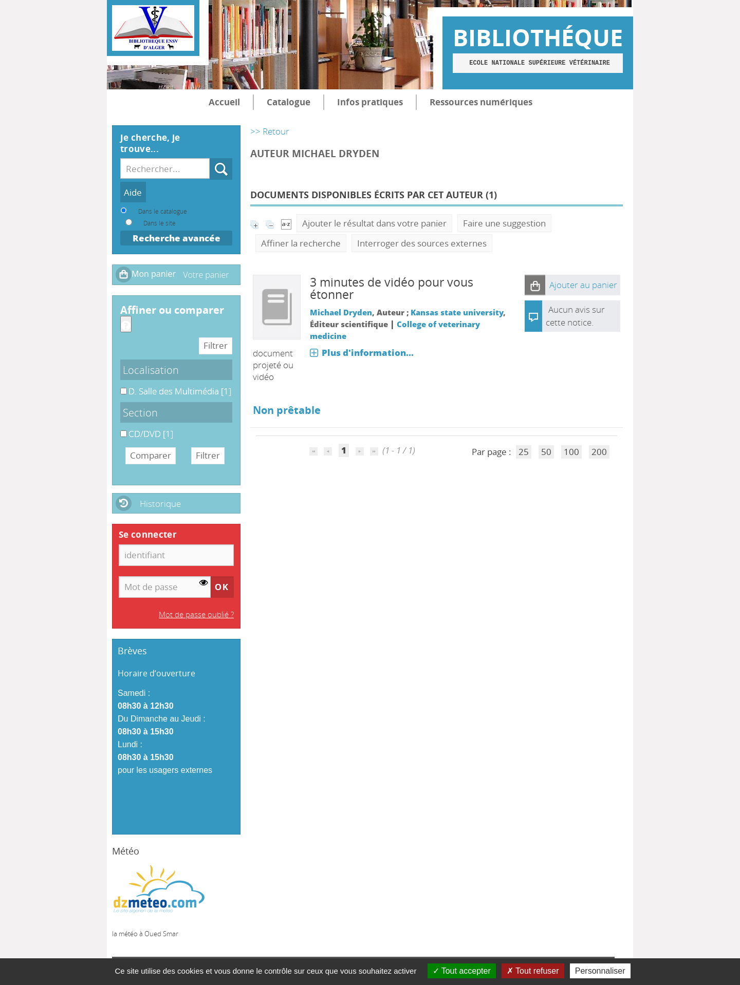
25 (524, 452)
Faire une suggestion (504, 223)
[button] (535, 285)
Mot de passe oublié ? (196, 614)
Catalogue (288, 102)
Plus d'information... (368, 352)
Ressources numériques (481, 102)
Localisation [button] (151, 370)
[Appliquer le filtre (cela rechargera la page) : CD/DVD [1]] (150, 434)
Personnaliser (600, 971)
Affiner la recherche (301, 243)
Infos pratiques (370, 102)
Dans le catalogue (162, 211)
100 (571, 452)
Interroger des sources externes (422, 243)
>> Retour (269, 131)
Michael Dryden (341, 312)
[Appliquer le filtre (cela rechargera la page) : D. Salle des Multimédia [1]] (179, 391)
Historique (160, 503)
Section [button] (140, 412)
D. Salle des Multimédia (120, 385)
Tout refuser (533, 971)
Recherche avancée (176, 238)
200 (599, 452)
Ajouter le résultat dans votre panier (374, 223)
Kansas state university (457, 312)
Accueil (224, 102)
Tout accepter (462, 971)
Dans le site (159, 223)
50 (546, 452)
